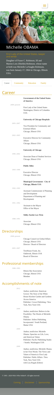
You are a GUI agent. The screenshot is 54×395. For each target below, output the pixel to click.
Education (32, 83)
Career (8, 84)
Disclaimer (29, 382)
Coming (17, 382)
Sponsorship (44, 382)
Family (43, 83)
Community (18, 83)
